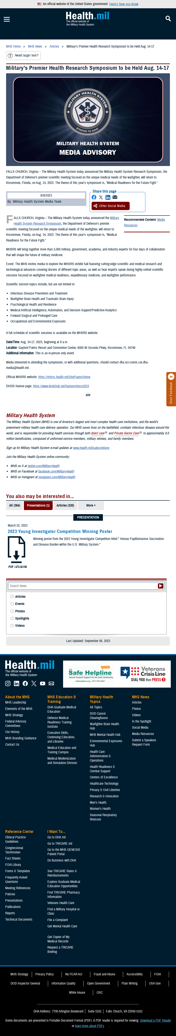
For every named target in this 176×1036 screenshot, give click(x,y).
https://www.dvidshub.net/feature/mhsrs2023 (61, 386)
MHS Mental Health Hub (105, 735)
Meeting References (17, 888)
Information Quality (63, 983)
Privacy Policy (44, 974)
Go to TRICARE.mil (59, 843)
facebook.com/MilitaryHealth (56, 471)
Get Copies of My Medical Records (58, 939)
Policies (10, 894)
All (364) (14, 505)
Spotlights (22, 618)
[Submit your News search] (160, 586)
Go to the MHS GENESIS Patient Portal (63, 852)
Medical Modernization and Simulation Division (62, 760)
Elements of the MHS (18, 709)
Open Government (98, 983)
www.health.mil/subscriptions (91, 448)
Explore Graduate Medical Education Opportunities (63, 884)
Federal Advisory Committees (15, 723)
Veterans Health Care (60, 903)
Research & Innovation (104, 796)
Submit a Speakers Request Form (144, 742)
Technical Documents (18, 919)
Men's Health (98, 802)
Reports (10, 913)
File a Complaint (57, 920)
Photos (20, 611)
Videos (20, 626)
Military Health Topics (101, 699)
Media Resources (143, 734)
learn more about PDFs (89, 1026)
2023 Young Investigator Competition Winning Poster (60, 531)
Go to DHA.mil (56, 837)
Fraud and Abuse (104, 974)
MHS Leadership (15, 702)
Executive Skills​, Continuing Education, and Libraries (61, 737)
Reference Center (19, 831)
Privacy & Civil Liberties (105, 790)
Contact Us (12, 744)
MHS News (140, 697)
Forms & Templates (17, 871)
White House (77, 992)
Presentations (14, 900)
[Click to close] (171, 376)
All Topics (96, 707)
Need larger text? (23, 55)
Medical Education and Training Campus (61, 750)
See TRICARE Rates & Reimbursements (62, 873)
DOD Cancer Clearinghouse (99, 715)
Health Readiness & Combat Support (102, 769)
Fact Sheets (13, 858)
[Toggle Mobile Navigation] (6, 19)
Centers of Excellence (104, 777)
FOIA (157, 974)
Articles (20, 597)
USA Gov (155, 983)
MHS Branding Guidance (20, 738)
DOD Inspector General (25, 983)
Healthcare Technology (104, 783)
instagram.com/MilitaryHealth (56, 477)
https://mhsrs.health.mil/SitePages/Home (64, 377)
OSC (100, 992)
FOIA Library (13, 865)
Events (19, 604)
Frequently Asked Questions (16, 879)
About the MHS (17, 697)
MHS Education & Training (61, 699)
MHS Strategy (14, 715)
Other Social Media (109, 206)
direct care (97, 433)
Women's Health (100, 809)
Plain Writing (129, 983)
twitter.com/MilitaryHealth (43, 466)
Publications (13, 907)
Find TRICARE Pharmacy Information (63, 894)
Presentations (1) (38, 505)
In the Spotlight (141, 721)
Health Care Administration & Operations (100, 756)
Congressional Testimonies (14, 850)
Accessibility (135, 974)
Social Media (140, 727)
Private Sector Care (126, 433)
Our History (12, 732)
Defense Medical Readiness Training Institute (59, 722)
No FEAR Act (73, 974)
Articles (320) (65, 505)
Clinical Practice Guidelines (15, 839)
